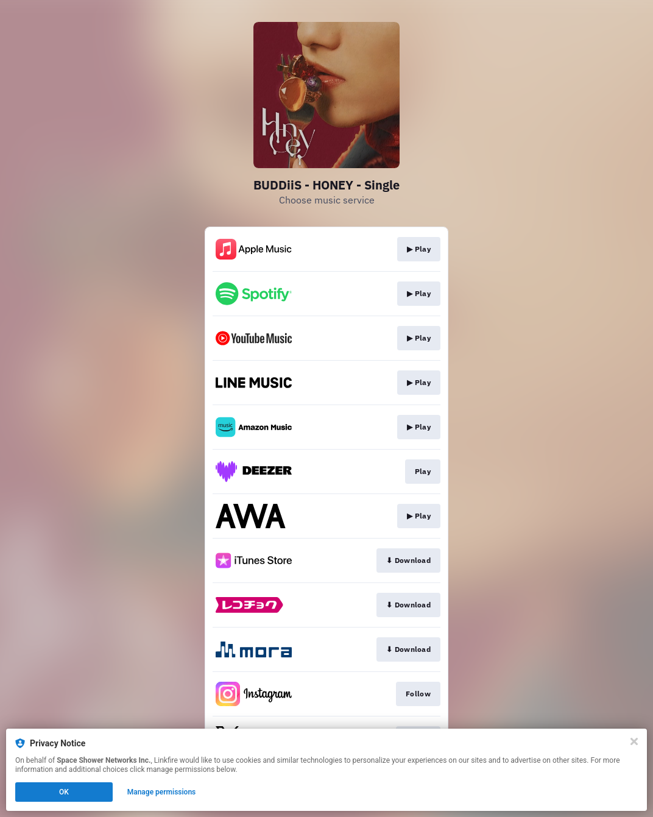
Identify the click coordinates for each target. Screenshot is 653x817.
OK (64, 792)
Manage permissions (161, 792)
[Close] (634, 741)
